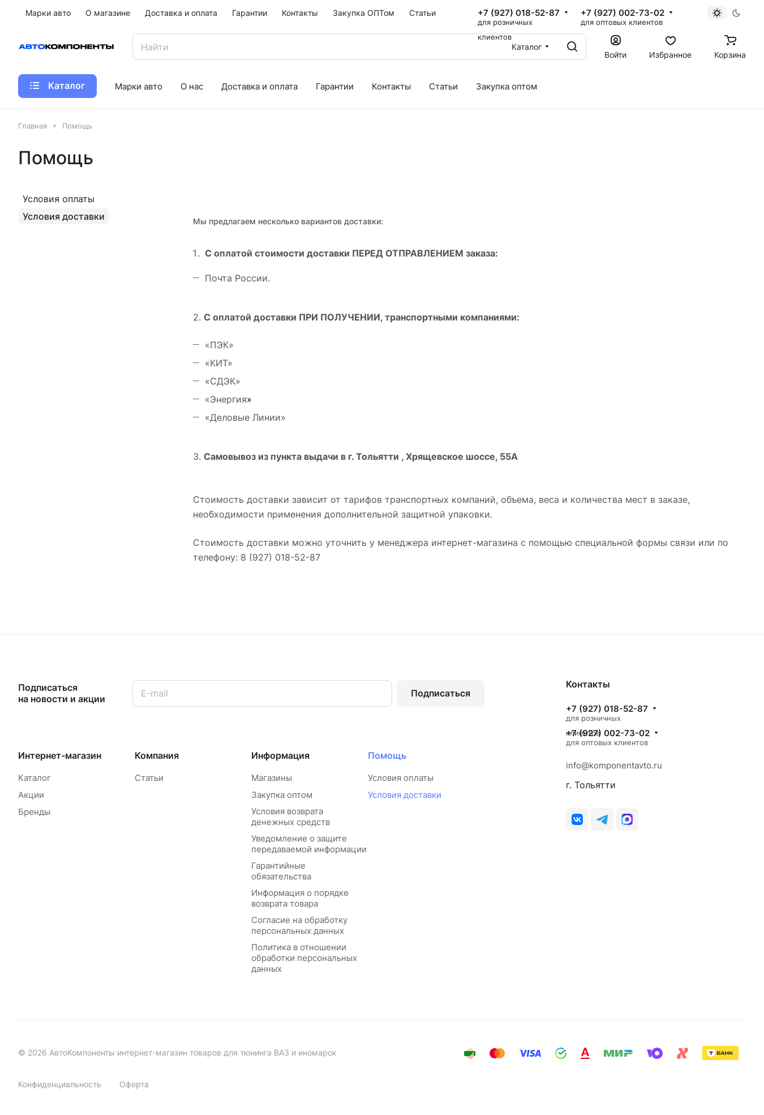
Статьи (149, 777)
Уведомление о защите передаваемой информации (309, 844)
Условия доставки (64, 216)
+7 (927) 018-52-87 (519, 13)
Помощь (387, 755)
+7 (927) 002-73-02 (622, 13)
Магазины (271, 777)
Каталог (34, 777)
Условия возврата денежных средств (290, 816)
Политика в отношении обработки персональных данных (304, 958)
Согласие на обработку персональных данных (299, 925)
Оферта (134, 1084)
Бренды (34, 811)
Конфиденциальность (59, 1084)
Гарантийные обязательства (281, 871)
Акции (31, 794)
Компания (157, 755)
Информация (280, 755)
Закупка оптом (281, 794)
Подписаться (440, 693)
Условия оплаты (59, 198)
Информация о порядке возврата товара (300, 898)
